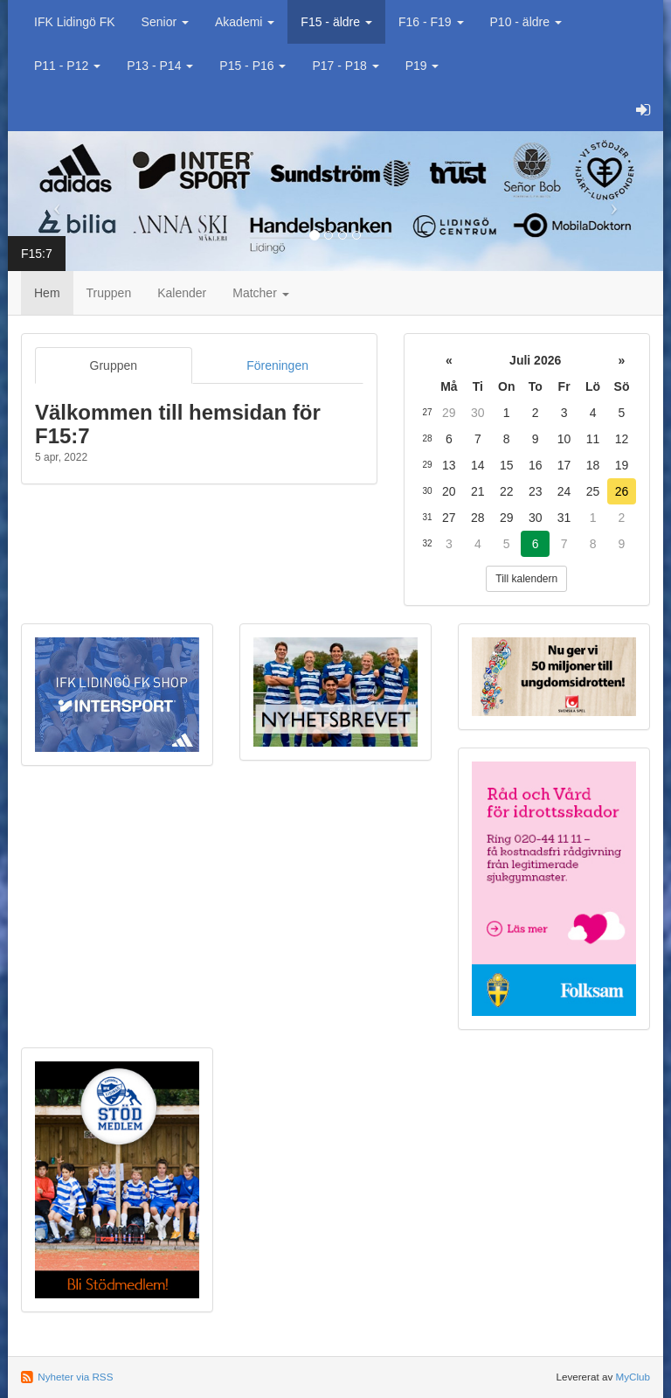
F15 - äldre (336, 22)
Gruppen (113, 365)
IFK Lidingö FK (74, 22)
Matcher (260, 293)
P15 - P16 (252, 66)
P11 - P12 (67, 66)
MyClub (632, 1376)
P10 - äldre (526, 22)
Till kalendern (526, 579)
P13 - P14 (160, 66)
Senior (165, 22)
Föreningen (277, 365)
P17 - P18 (345, 66)
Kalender (181, 293)
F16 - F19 (431, 22)
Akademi (244, 22)
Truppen (109, 293)
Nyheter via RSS (75, 1376)
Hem (47, 293)
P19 (422, 66)
